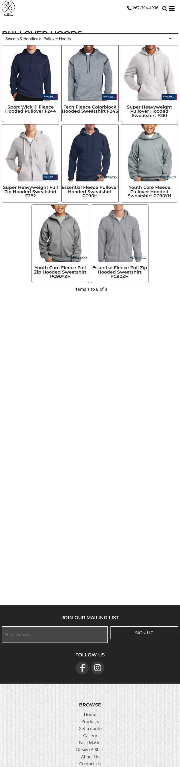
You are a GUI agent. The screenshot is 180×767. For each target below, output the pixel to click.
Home (90, 714)
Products (90, 721)
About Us (90, 757)
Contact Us (90, 763)
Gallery (90, 736)
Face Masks (90, 742)
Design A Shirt (90, 749)
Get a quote (90, 728)
